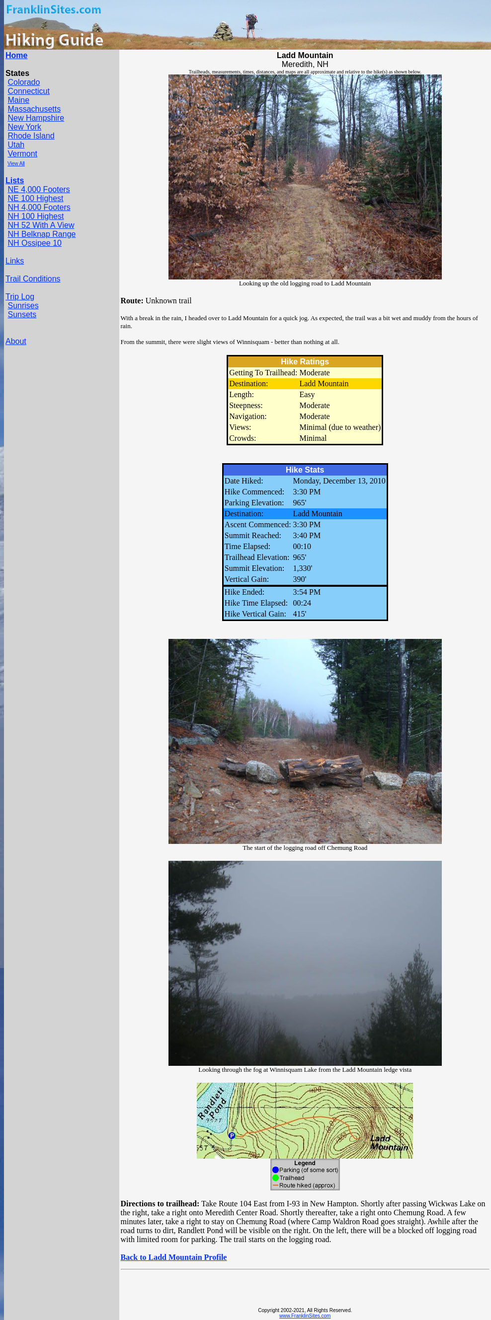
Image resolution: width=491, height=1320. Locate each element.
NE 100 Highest (35, 198)
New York (24, 127)
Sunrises (22, 305)
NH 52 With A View (40, 225)
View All (16, 163)
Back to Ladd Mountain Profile (174, 1257)
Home (16, 55)
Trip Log (19, 296)
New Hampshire (35, 118)
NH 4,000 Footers (38, 207)
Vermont (22, 153)
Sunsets (21, 314)
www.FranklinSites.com (304, 1316)
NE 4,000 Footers (38, 189)
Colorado (23, 82)
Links (14, 261)
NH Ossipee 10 (34, 243)
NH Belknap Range (41, 234)
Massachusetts (34, 109)
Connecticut (28, 91)
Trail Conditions (33, 279)
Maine (18, 100)
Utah (15, 144)
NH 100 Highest (35, 216)
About (15, 341)
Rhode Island (30, 136)
